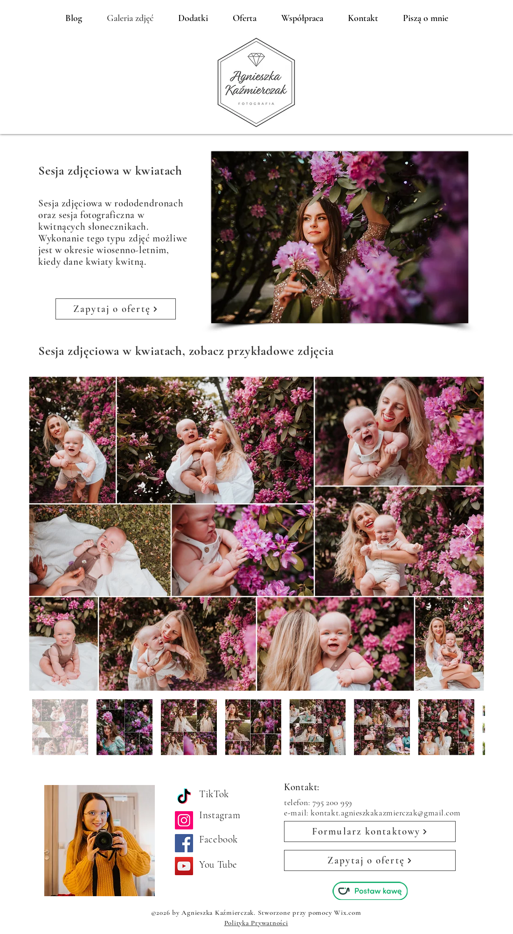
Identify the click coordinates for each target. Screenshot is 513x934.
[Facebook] (184, 843)
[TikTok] (184, 797)
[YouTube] (184, 866)
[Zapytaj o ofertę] (115, 308)
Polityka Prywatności (256, 923)
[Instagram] (184, 820)
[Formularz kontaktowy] (370, 831)
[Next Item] (469, 533)
